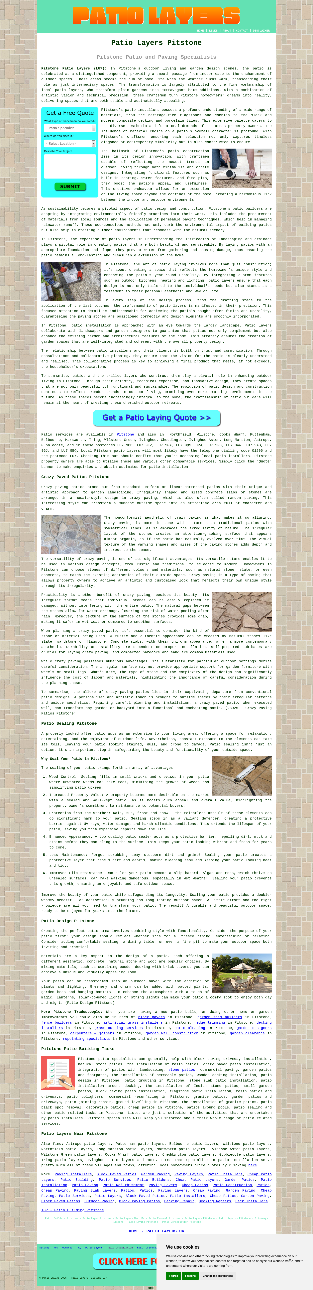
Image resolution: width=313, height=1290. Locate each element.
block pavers (151, 1017)
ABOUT (227, 30)
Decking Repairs (215, 1201)
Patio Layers (107, 1196)
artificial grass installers (133, 1023)
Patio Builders (153, 1180)
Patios (263, 1185)
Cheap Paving (54, 1191)
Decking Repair (179, 1201)
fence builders (56, 1023)
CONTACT (242, 30)
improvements (54, 1017)
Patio (46, 435)
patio (46, 255)
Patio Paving (85, 1185)
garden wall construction (172, 1033)
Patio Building (76, 1180)
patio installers (142, 110)
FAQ (79, 1247)
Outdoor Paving (99, 1201)
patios (78, 376)
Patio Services (115, 1180)
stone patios (181, 1070)
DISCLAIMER (261, 30)
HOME (200, 30)
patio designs (55, 697)
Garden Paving (155, 1174)
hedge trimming (209, 1023)
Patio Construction (232, 1185)
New (56, 1247)
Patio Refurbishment (123, 1185)
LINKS (213, 30)
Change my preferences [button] (218, 1275)
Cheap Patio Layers (197, 1180)
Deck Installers (251, 1201)
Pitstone (125, 435)
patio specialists (117, 1059)
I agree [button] (173, 1275)
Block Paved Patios (116, 1174)
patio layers (68, 90)
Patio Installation (120, 1247)
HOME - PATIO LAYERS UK (156, 1231)
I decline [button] (190, 1275)
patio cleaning (189, 1028)
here (252, 1165)
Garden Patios (240, 1180)
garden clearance (247, 1033)
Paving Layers (188, 1174)
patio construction (188, 151)
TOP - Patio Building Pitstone (72, 1210)
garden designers (254, 1028)
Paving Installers (73, 1174)
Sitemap (44, 1247)
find (57, 1144)
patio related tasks (75, 1113)
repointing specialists (86, 1039)
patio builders (248, 209)
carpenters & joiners (92, 1033)
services (168, 1039)
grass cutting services (118, 1028)
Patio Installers (225, 1174)
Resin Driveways (148, 1247)
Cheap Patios (195, 1185)
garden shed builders (219, 1017)
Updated (67, 1247)
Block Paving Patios (139, 1201)
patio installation (238, 1160)
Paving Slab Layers (94, 1191)
